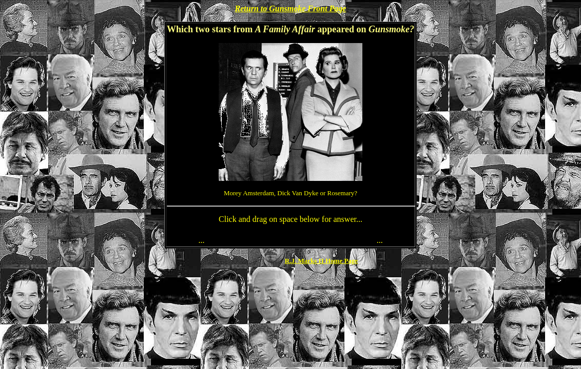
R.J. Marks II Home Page (321, 260)
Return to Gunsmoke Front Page (290, 8)
